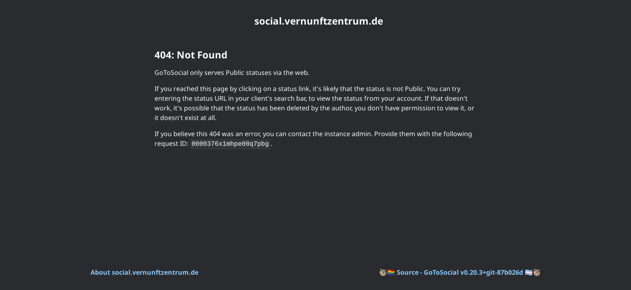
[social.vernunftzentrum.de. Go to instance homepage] (315, 21)
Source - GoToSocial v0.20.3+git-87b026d (460, 272)
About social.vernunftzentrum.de (144, 272)
